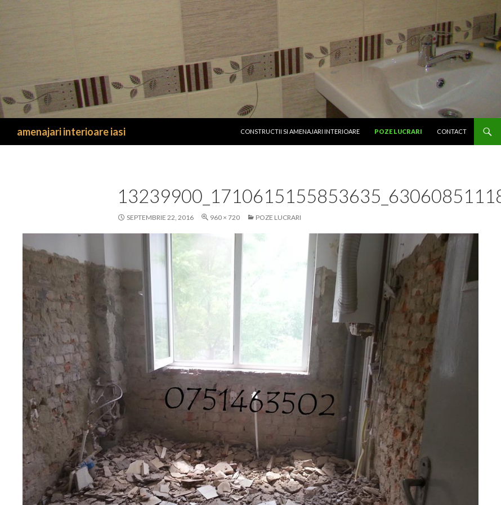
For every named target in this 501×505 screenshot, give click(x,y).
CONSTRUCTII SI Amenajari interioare (300, 131)
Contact (452, 131)
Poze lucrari (398, 131)
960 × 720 (225, 217)
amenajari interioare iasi (71, 131)
